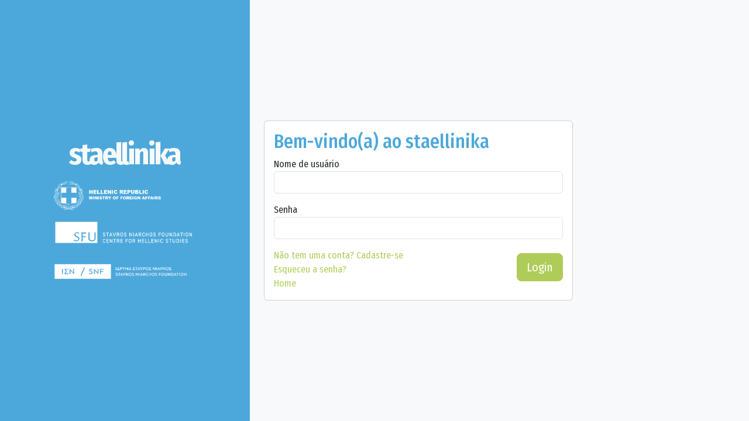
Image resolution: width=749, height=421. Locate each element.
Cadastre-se (338, 255)
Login (540, 267)
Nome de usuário (306, 164)
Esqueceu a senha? (310, 269)
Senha (285, 209)
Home (285, 283)
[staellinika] (125, 154)
